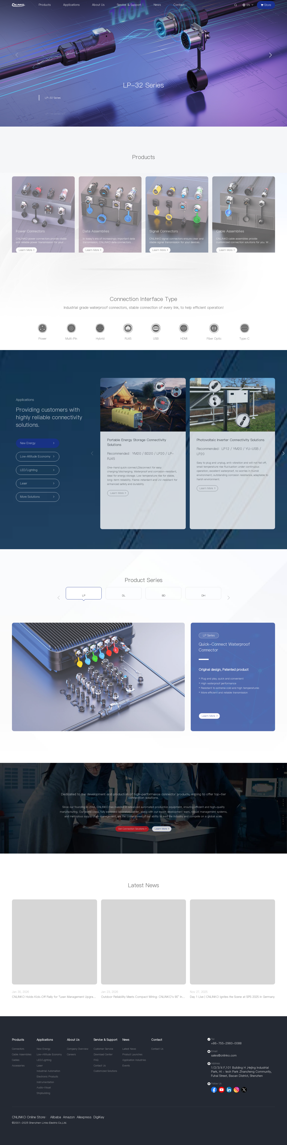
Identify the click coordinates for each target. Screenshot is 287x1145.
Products (45, 5)
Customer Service (103, 1049)
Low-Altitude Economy (49, 1054)
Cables (15, 1060)
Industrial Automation (48, 1071)
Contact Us (100, 1065)
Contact (178, 5)
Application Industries (134, 1060)
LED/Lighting (44, 1060)
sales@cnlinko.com (224, 1055)
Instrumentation (45, 1082)
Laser (40, 1065)
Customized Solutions (105, 1071)
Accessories (18, 1065)
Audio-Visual (44, 1087)
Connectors (18, 1049)
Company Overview (77, 1049)
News (157, 5)
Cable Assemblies (21, 1054)
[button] (270, 55)
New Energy (43, 1049)
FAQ (96, 1060)
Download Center (103, 1054)
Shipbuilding (43, 1093)
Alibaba (55, 1117)
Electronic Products (47, 1076)
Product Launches (132, 1054)
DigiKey (98, 1117)
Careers (71, 1054)
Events (126, 1065)
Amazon (69, 1117)
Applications (71, 5)
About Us (98, 5)
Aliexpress (84, 1117)
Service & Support (129, 5)
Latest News (129, 1049)
